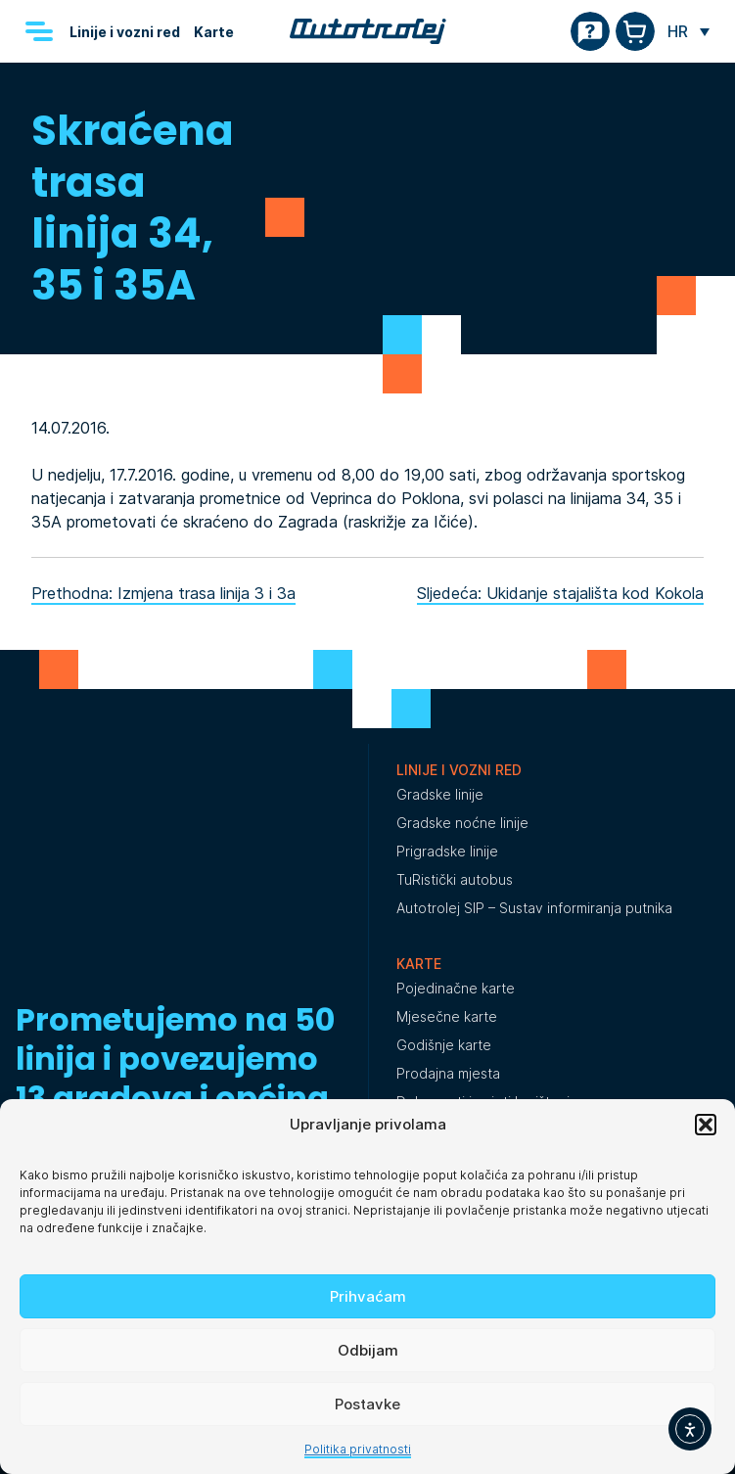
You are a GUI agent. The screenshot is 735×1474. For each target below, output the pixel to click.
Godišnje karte (443, 1044)
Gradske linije (439, 794)
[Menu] (39, 31)
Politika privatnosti (357, 1449)
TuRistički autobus (454, 879)
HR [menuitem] (677, 31)
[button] (705, 1124)
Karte (214, 31)
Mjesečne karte (446, 1016)
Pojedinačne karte (455, 988)
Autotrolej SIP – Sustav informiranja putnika (534, 907)
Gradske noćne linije (462, 822)
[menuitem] (688, 31)
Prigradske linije (447, 851)
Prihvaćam (368, 1296)
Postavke (367, 1404)
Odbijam (368, 1350)
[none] (688, 31)
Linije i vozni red (124, 31)
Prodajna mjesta (448, 1073)
